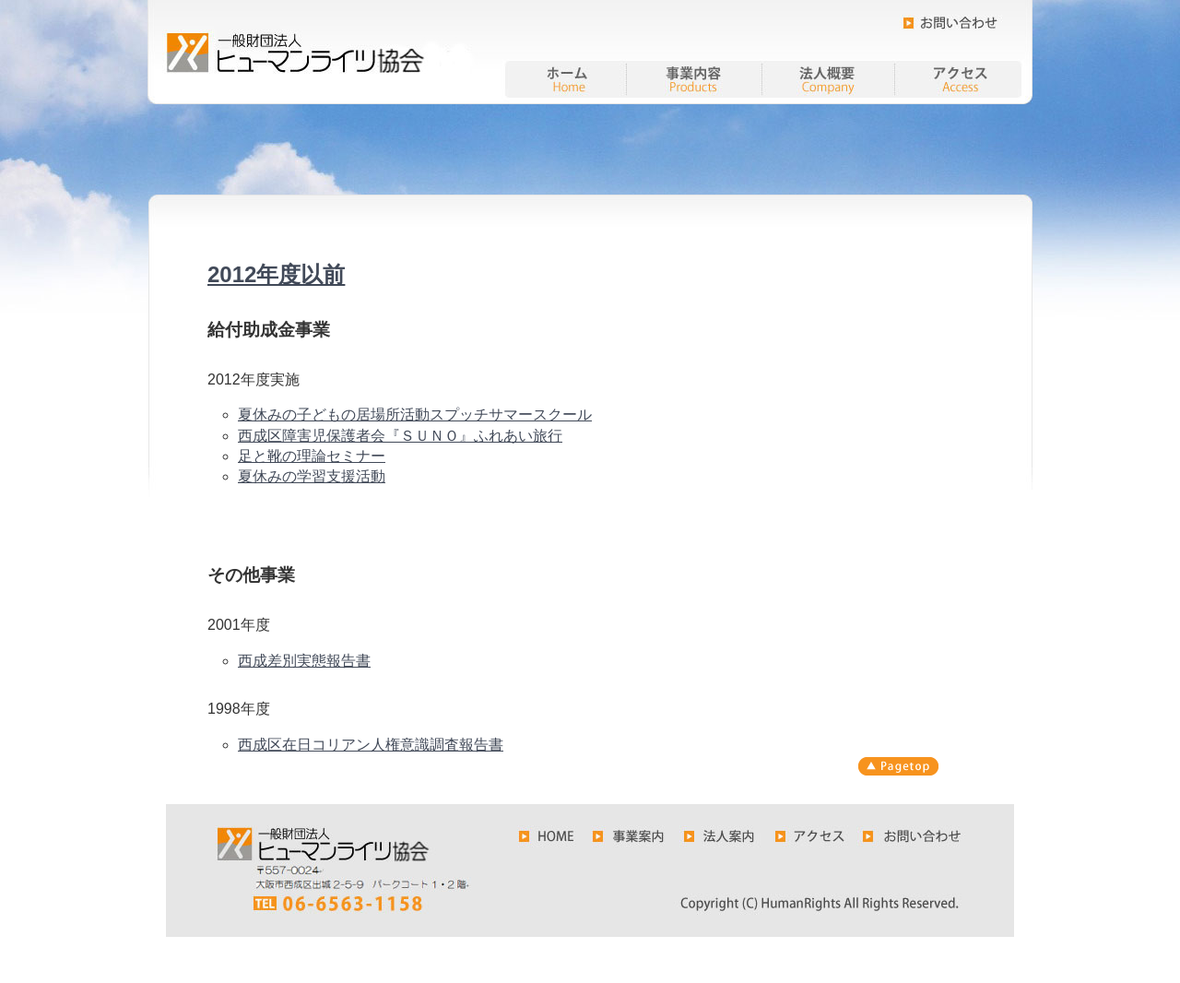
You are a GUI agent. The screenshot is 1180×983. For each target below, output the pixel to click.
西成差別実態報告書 (304, 661)
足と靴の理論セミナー (311, 456)
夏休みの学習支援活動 (311, 476)
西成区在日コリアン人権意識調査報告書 (370, 744)
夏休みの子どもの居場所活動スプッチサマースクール (415, 414)
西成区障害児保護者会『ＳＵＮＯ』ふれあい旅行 (400, 436)
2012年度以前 (276, 274)
